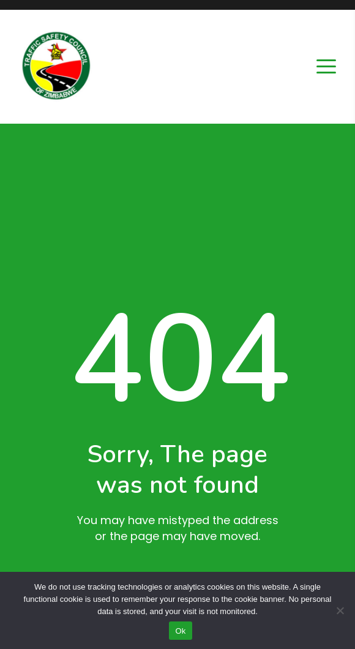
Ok (180, 631)
